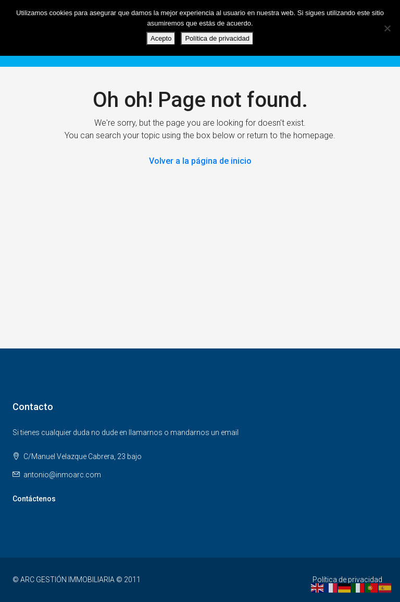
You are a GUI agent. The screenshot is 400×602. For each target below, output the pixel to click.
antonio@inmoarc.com (62, 475)
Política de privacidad (347, 579)
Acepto (161, 38)
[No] (387, 28)
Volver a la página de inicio (200, 161)
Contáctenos (34, 499)
